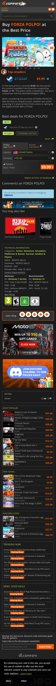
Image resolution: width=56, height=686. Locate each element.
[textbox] (23, 152)
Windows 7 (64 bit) (17, 279)
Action (19, 251)
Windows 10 (38, 279)
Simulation (40, 251)
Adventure (29, 251)
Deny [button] (8, 681)
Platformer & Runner (15, 254)
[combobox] (31, 152)
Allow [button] (23, 681)
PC (6, 122)
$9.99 (47, 167)
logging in (8, 195)
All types (8, 133)
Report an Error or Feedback (39, 177)
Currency (7, 158)
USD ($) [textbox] (18, 158)
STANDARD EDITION (27, 133)
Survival (30, 254)
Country (7, 152)
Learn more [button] (26, 673)
